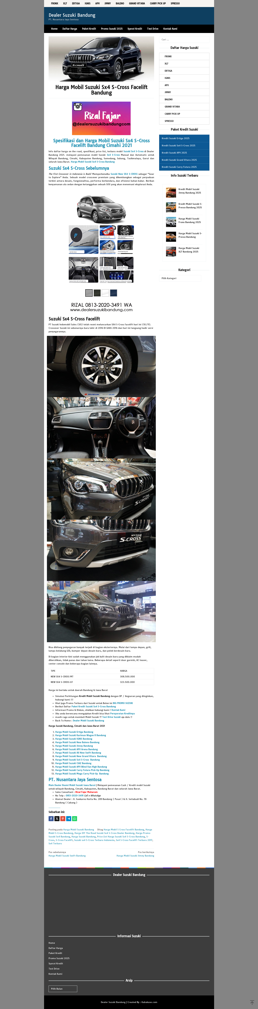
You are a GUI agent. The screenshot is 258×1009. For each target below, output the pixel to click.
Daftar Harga (56, 948)
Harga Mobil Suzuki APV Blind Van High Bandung (81, 766)
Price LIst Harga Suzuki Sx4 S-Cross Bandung (121, 836)
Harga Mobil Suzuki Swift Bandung (74, 853)
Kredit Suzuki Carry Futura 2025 (179, 167)
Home (52, 943)
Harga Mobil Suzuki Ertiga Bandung (74, 732)
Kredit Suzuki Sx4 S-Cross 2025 (178, 145)
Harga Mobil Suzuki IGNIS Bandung (73, 738)
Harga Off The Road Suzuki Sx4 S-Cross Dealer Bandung (104, 833)
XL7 (166, 63)
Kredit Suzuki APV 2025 (174, 152)
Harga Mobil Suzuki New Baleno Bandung (77, 742)
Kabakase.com (149, 1002)
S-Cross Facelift (64, 840)
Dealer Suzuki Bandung (72, 15)
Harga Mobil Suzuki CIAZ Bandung (73, 763)
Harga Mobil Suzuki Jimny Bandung (74, 745)
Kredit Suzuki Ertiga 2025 (175, 138)
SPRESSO (169, 121)
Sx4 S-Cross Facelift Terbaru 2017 (134, 840)
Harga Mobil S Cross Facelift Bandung (124, 829)
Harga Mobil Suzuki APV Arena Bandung (76, 749)
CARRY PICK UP (172, 114)
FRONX (168, 56)
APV (167, 85)
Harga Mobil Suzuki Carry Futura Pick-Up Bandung (82, 770)
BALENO (169, 99)
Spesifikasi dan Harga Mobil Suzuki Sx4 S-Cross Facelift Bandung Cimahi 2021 (101, 143)
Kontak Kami (55, 974)
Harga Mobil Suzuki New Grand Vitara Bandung (81, 756)
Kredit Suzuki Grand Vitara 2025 (179, 160)
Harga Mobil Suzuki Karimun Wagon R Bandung (80, 735)
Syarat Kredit (56, 963)
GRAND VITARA (172, 106)
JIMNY (168, 92)
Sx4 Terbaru (55, 843)
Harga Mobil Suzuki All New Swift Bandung (78, 752)
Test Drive (54, 968)
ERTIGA (168, 70)
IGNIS (167, 78)
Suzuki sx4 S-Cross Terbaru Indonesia (94, 840)
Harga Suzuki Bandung (84, 836)
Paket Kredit (55, 953)
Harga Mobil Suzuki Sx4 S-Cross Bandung (77, 759)
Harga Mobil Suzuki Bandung (78, 829)
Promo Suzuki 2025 (59, 958)
